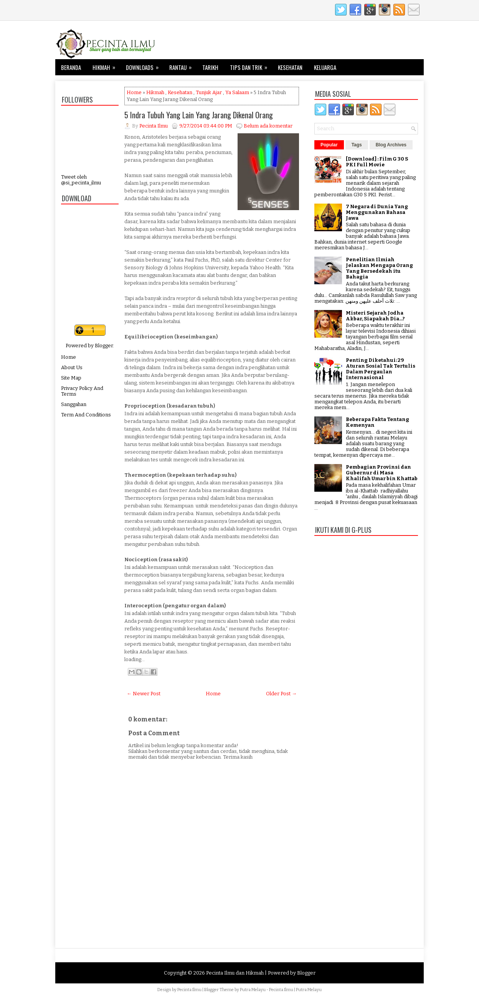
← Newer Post (143, 693)
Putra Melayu (253, 989)
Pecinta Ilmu (189, 989)
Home (68, 357)
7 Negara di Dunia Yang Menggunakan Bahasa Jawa (377, 212)
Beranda (71, 67)
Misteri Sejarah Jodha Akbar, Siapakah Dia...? (375, 316)
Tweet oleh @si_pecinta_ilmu (81, 180)
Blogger (104, 345)
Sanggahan (73, 404)
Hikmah (106, 65)
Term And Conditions (86, 415)
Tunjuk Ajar (209, 92)
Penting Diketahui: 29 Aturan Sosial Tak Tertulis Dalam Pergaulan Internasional (380, 368)
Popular (329, 145)
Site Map (71, 378)
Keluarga (325, 67)
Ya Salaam (237, 92)
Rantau (183, 65)
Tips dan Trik (251, 65)
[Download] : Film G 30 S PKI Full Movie (377, 161)
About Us (72, 367)
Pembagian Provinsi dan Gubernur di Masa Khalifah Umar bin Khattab (382, 472)
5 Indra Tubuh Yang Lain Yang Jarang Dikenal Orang (198, 115)
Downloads (145, 65)
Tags (357, 145)
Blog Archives (391, 145)
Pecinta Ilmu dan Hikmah (235, 973)
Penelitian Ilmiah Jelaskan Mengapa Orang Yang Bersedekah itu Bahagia (379, 268)
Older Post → (281, 693)
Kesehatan (290, 67)
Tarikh (210, 67)
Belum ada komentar (268, 126)
